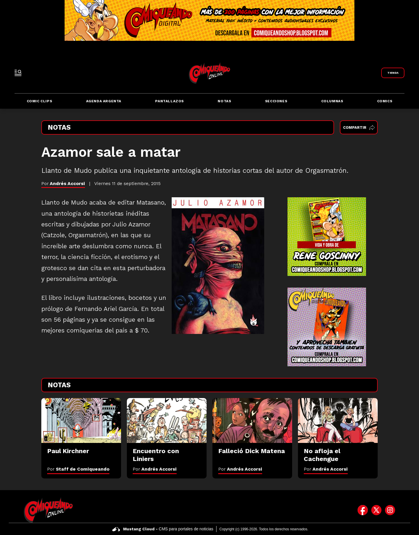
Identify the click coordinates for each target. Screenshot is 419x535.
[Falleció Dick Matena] (252, 420)
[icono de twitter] (376, 510)
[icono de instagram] (390, 510)
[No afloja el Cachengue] (338, 420)
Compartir (359, 127)
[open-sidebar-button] (18, 72)
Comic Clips (39, 101)
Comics (385, 101)
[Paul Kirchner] (81, 420)
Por (78, 469)
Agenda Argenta (103, 101)
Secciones (276, 101)
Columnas (332, 101)
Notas (224, 101)
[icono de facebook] (363, 510)
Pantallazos (169, 101)
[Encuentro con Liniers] (167, 420)
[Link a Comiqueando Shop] (392, 73)
